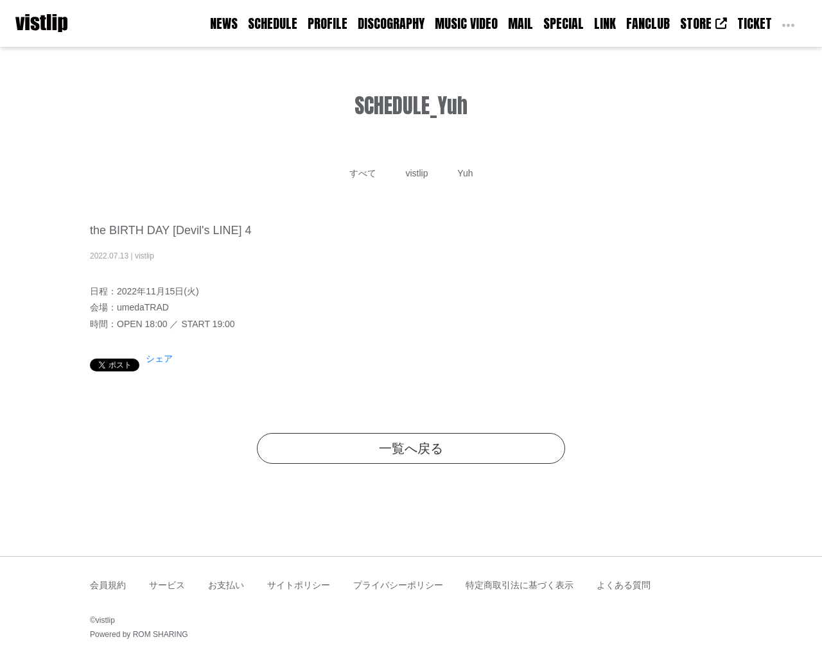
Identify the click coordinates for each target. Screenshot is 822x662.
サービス (167, 585)
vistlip (416, 173)
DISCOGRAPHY (391, 23)
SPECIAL (563, 23)
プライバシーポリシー (398, 585)
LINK (605, 23)
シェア (159, 358)
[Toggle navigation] (75, 24)
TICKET (754, 23)
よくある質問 (624, 585)
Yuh (465, 173)
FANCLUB (648, 23)
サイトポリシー (298, 585)
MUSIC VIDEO (466, 23)
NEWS (224, 23)
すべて (362, 173)
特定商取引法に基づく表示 (519, 585)
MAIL (520, 23)
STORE (703, 23)
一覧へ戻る (411, 448)
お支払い (226, 585)
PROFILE (327, 23)
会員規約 (108, 585)
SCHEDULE (272, 23)
